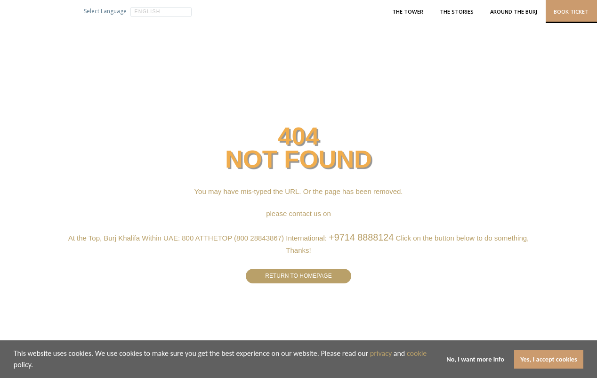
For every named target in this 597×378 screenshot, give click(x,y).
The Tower (407, 11)
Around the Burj (513, 11)
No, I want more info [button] (475, 359)
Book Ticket (571, 11)
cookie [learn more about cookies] (417, 353)
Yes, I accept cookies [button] (548, 359)
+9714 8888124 (361, 236)
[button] (36, 365)
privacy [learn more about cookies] (381, 353)
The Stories (457, 11)
